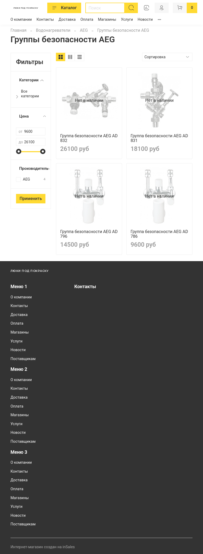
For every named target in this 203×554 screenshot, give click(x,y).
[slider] (19, 151)
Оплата (86, 19)
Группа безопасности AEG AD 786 (159, 234)
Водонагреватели (53, 30)
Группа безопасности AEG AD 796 (89, 234)
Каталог (64, 7)
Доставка (67, 19)
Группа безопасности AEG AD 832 (89, 138)
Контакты (45, 19)
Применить (30, 198)
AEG (84, 30)
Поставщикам (23, 359)
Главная (19, 30)
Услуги (127, 19)
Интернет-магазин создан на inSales (43, 547)
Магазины (107, 19)
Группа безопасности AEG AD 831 (159, 138)
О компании (21, 19)
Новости (145, 19)
